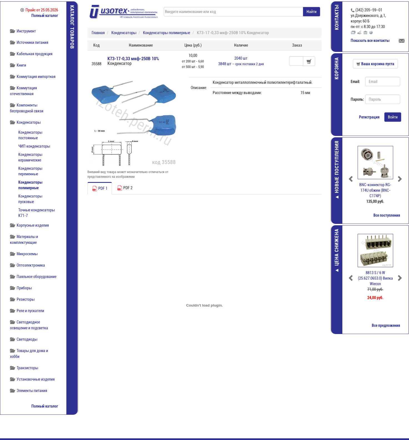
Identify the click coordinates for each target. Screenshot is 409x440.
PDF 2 (124, 188)
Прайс (39, 10)
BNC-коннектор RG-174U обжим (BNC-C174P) (376, 190)
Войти (393, 117)
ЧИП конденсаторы (34, 146)
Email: (355, 81)
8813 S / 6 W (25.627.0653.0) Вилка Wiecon (375, 278)
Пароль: (356, 99)
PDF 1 (99, 188)
